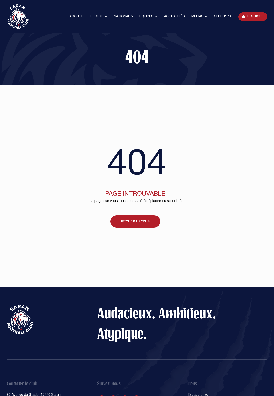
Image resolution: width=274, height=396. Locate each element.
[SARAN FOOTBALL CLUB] (18, 6)
